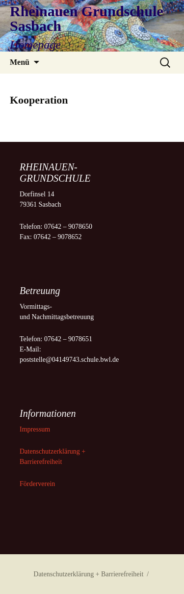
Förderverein (37, 483)
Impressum (36, 429)
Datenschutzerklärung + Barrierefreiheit (88, 574)
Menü (19, 62)
